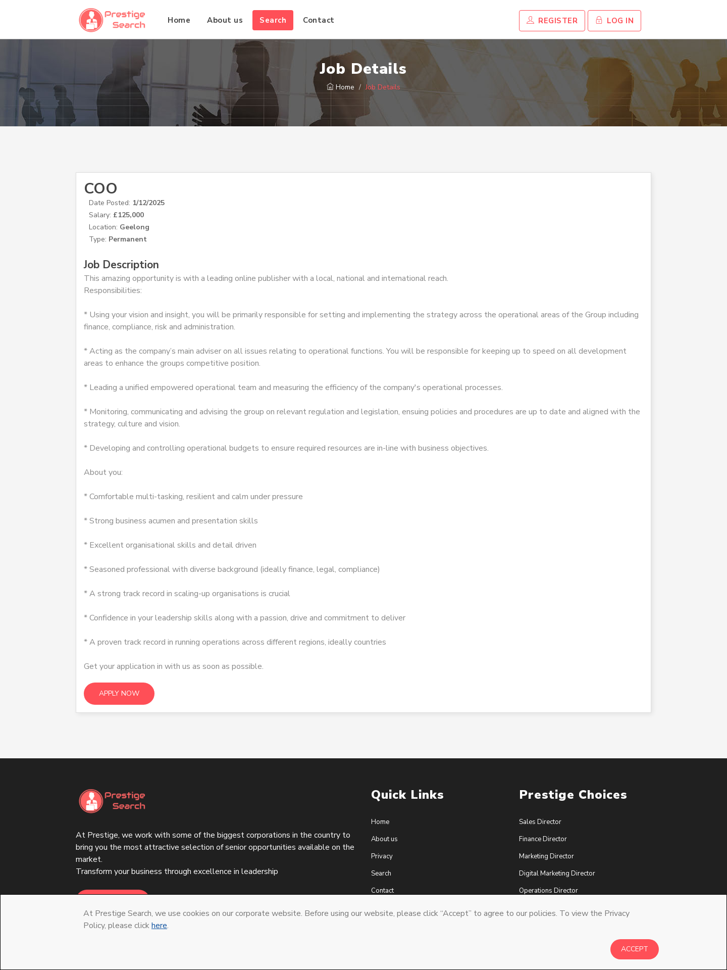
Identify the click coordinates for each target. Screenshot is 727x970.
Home (179, 20)
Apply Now (119, 693)
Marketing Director (546, 856)
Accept (634, 949)
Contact (319, 20)
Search (272, 20)
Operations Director (548, 890)
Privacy (382, 856)
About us (225, 20)
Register (552, 21)
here (159, 925)
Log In (614, 21)
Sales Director (540, 822)
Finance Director (543, 839)
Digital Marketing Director (557, 873)
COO (101, 188)
